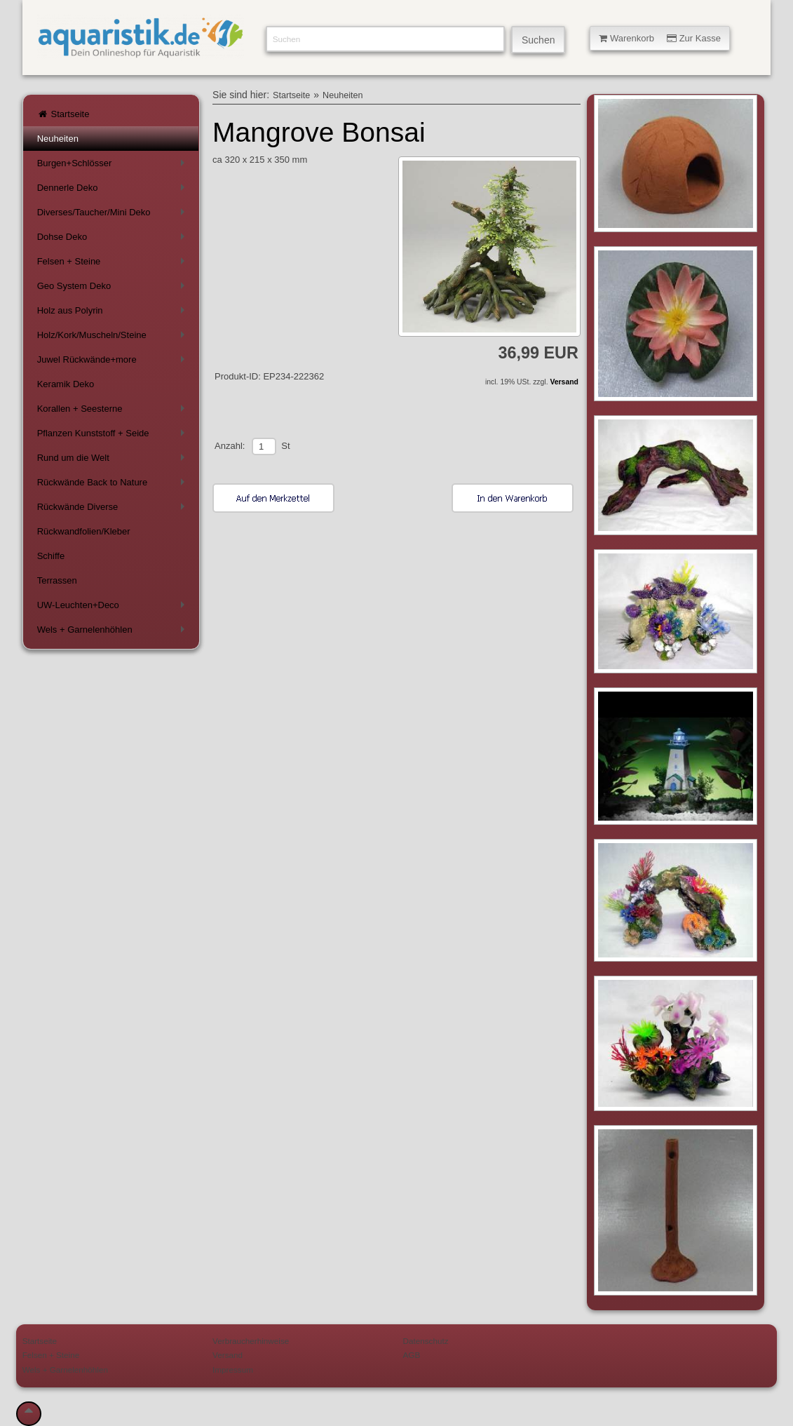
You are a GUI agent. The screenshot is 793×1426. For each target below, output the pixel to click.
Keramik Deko (66, 384)
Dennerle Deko (113, 190)
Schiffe (51, 556)
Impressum (232, 1369)
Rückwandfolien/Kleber (83, 531)
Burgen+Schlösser (113, 166)
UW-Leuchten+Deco (113, 608)
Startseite (63, 114)
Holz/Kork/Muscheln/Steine (113, 338)
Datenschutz (426, 1340)
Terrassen (57, 580)
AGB (412, 1354)
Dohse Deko (113, 239)
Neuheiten (58, 138)
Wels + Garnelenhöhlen (113, 632)
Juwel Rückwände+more (113, 362)
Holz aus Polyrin (113, 313)
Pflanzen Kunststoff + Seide (113, 436)
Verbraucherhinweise (250, 1340)
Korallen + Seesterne (113, 411)
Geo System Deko (113, 289)
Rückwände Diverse (113, 510)
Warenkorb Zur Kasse (660, 38)
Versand (564, 382)
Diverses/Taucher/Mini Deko (113, 215)
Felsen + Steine (113, 264)
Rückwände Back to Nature (113, 485)
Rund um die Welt (113, 460)
